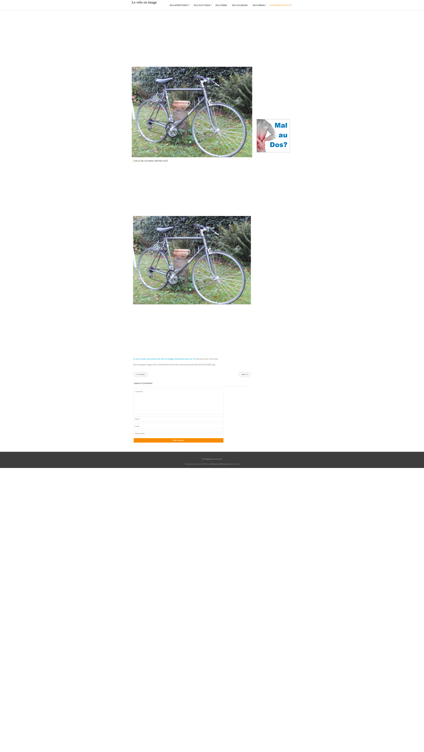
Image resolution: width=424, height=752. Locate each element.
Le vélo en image (144, 2)
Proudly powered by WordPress (197, 464)
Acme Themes (234, 464)
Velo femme (221, 5)
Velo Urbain (259, 5)
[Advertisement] (24, 36)
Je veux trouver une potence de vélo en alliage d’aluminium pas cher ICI (164, 359)
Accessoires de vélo (280, 5)
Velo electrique (202, 5)
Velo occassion (240, 5)
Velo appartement (179, 5)
